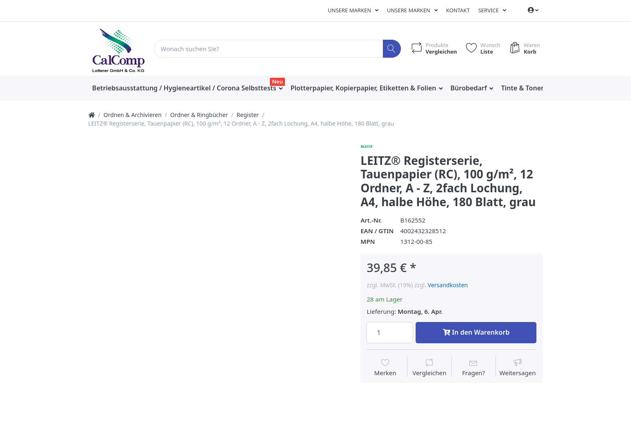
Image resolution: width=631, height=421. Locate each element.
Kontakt (458, 10)
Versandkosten (448, 285)
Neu (277, 81)
